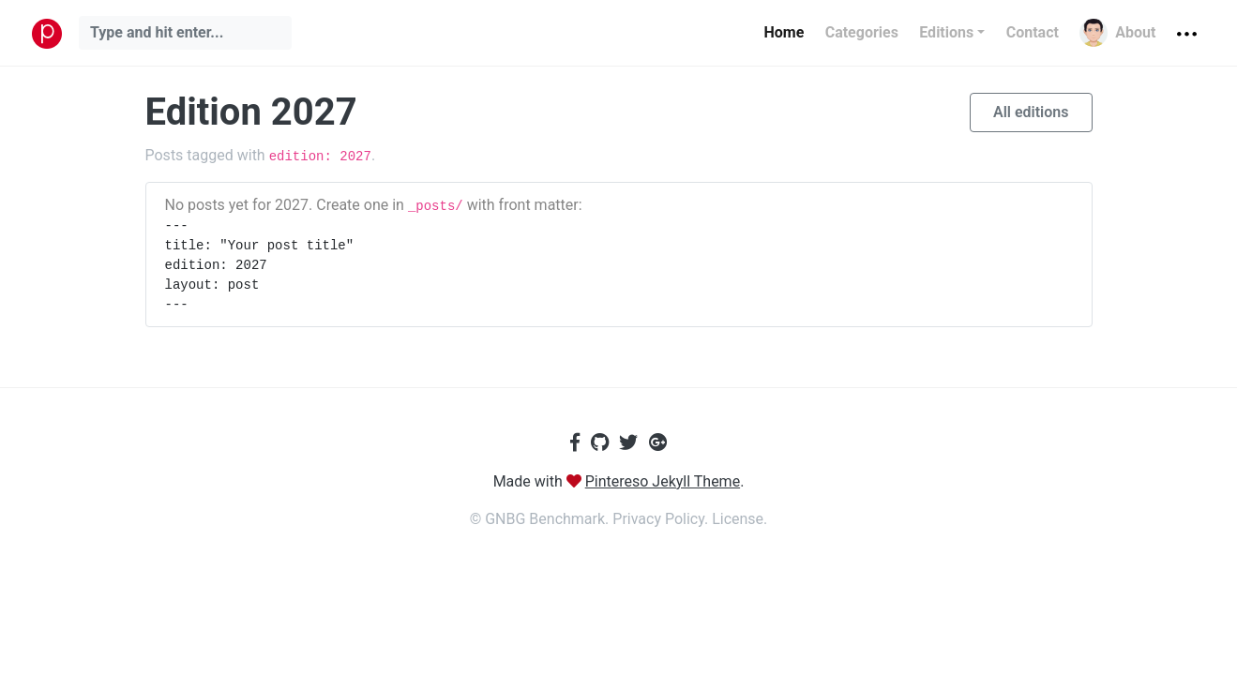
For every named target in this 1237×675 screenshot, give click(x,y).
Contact (1032, 32)
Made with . (619, 481)
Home (783, 32)
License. (739, 519)
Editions (946, 32)
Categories (861, 32)
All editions (1031, 112)
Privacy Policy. (662, 519)
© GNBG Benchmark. (541, 519)
